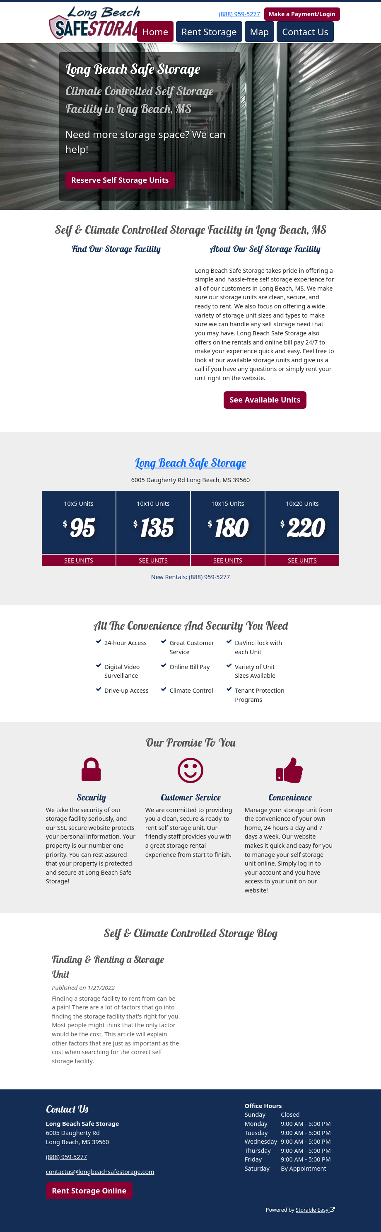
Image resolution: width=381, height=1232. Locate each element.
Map (259, 31)
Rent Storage (209, 31)
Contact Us (305, 31)
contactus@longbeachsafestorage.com (100, 1172)
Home (155, 31)
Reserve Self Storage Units (120, 180)
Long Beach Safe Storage (190, 463)
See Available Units (265, 400)
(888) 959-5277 (239, 14)
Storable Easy (315, 1209)
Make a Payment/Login (302, 14)
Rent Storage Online (89, 1191)
